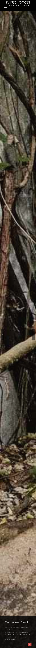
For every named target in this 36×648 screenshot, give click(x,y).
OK (29, 644)
